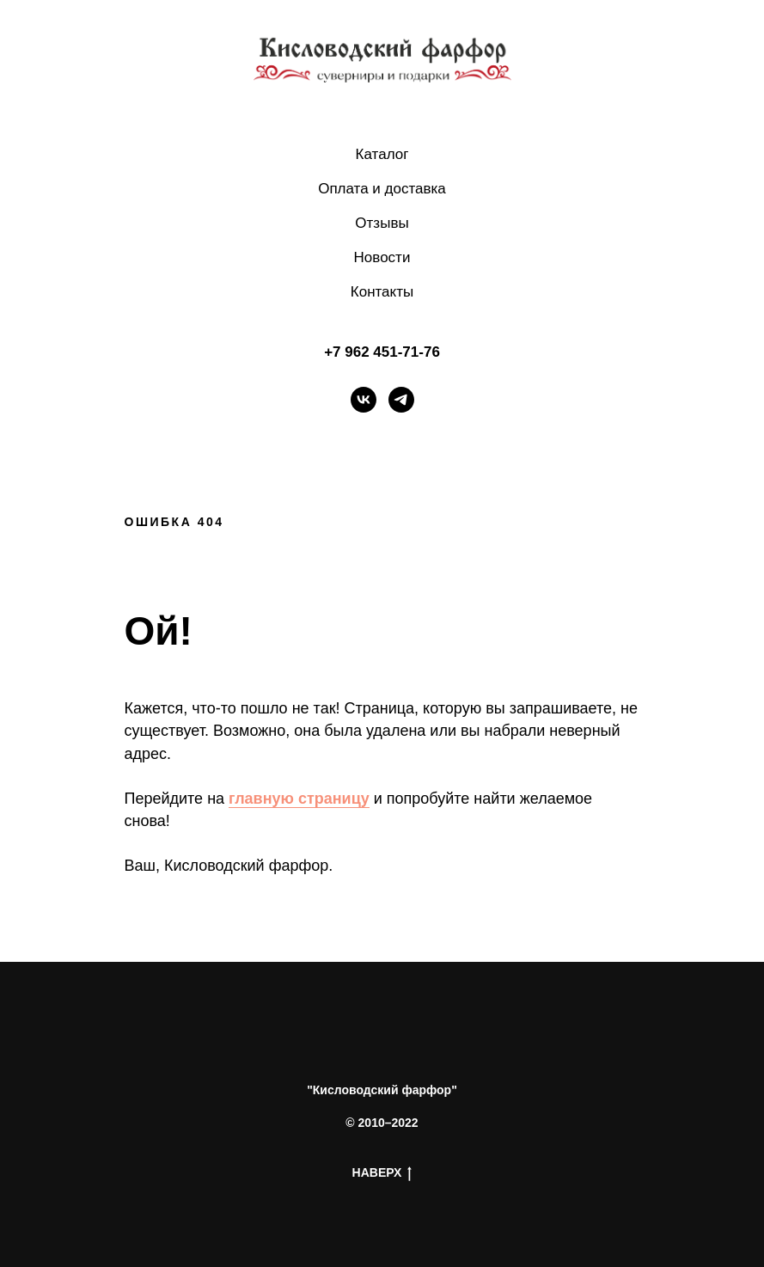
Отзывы (381, 223)
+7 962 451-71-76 (382, 352)
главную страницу (299, 798)
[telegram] (401, 400)
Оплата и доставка (382, 189)
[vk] (363, 400)
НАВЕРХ (382, 1173)
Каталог (382, 154)
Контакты (382, 292)
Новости (382, 257)
